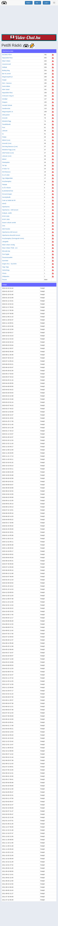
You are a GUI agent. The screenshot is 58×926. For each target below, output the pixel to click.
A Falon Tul (5, 168)
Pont (3, 127)
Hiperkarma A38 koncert (9, 232)
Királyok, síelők (7, 213)
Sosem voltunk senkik (9, 222)
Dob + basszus (7, 83)
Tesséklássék (6, 124)
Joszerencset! (6, 64)
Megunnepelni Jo (7, 111)
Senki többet (6, 86)
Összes (4, 279)
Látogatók (5, 241)
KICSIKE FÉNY (7, 54)
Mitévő (4, 159)
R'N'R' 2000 (6, 219)
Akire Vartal (5, 89)
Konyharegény (6, 181)
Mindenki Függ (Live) (8, 149)
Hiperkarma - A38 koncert (10, 210)
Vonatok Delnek (7, 105)
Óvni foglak (5, 254)
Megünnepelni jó (7, 77)
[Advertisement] (29, 20)
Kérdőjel (4, 99)
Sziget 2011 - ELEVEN (9, 264)
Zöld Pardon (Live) (8, 153)
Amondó (4, 118)
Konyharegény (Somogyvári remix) (13, 238)
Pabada (4, 184)
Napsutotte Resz (7, 58)
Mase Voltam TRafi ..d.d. (10, 248)
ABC (38, 3)
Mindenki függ (6, 121)
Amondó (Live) (6, 143)
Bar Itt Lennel (6, 73)
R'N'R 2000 (5, 216)
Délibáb (4, 67)
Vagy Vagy (5, 267)
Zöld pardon (6, 115)
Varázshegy (6, 270)
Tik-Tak (4, 165)
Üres (3, 226)
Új (2, 134)
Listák (46, 3)
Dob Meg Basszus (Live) (10, 146)
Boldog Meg (6, 70)
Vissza (4, 273)
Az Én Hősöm (6, 188)
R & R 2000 (5, 175)
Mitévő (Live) (6, 140)
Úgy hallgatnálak (7, 178)
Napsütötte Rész (7, 92)
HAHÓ (4, 203)
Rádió (28, 3)
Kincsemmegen (7, 194)
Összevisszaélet (7, 257)
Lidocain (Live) (6, 156)
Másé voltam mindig (8, 245)
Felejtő (4, 80)
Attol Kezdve (6, 229)
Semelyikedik (6, 197)
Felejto (4, 137)
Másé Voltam (6, 61)
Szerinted (5, 260)
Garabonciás (6, 108)
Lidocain (4, 130)
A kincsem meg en (8, 96)
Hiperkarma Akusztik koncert (11, 235)
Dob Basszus (6, 172)
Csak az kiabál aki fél (9, 200)
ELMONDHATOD (7, 191)
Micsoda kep (6, 251)
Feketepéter (6, 162)
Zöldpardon (5, 276)
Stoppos (4, 102)
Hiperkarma (5, 207)
